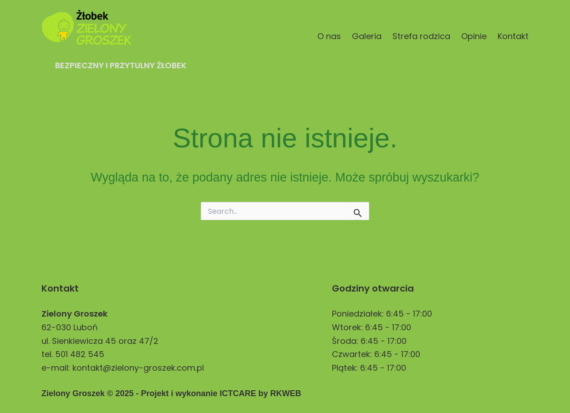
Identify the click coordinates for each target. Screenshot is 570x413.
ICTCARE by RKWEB (260, 393)
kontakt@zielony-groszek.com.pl (138, 367)
